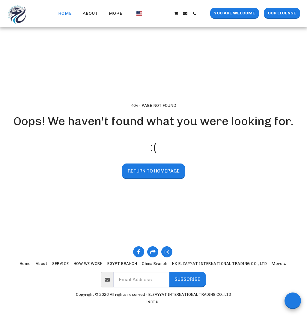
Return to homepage (154, 171)
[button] (149, 13)
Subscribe (187, 279)
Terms (152, 301)
